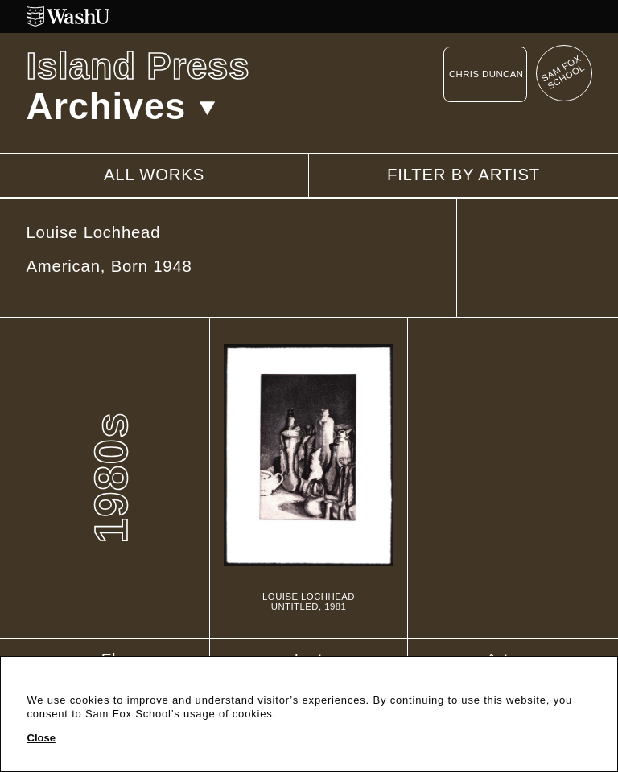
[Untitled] (309, 478)
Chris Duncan (486, 74)
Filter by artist (463, 174)
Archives (121, 106)
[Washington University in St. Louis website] (309, 16)
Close (41, 738)
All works (154, 174)
